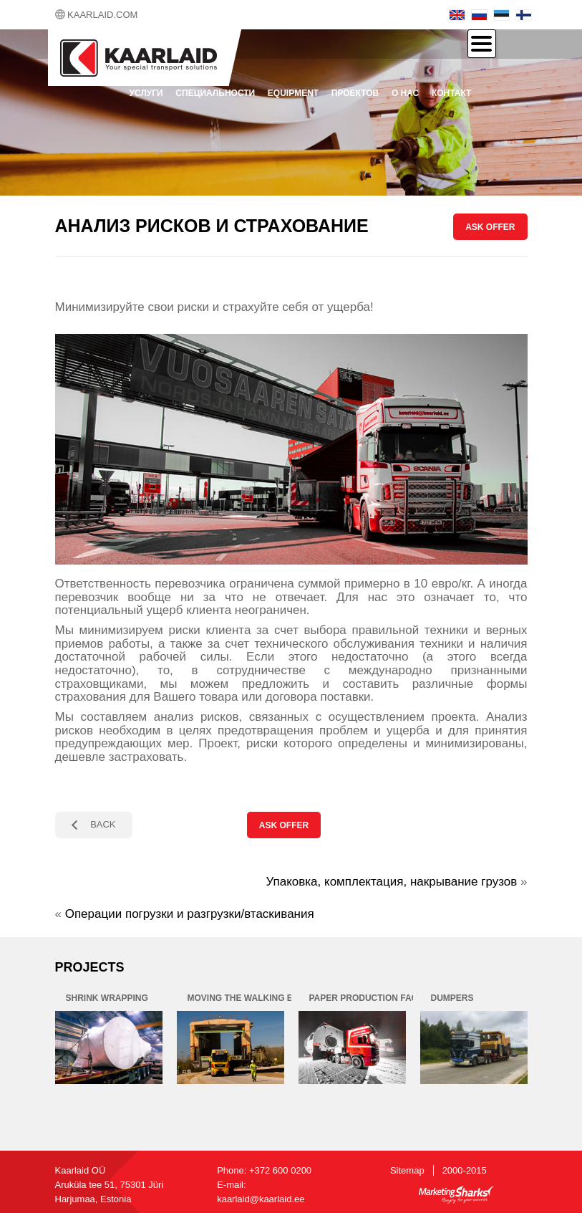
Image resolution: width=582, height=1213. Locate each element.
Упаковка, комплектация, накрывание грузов (392, 881)
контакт (452, 93)
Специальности (215, 93)
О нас (405, 93)
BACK (102, 824)
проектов (355, 93)
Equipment (293, 93)
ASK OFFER (490, 227)
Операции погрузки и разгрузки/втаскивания (189, 914)
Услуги (146, 93)
